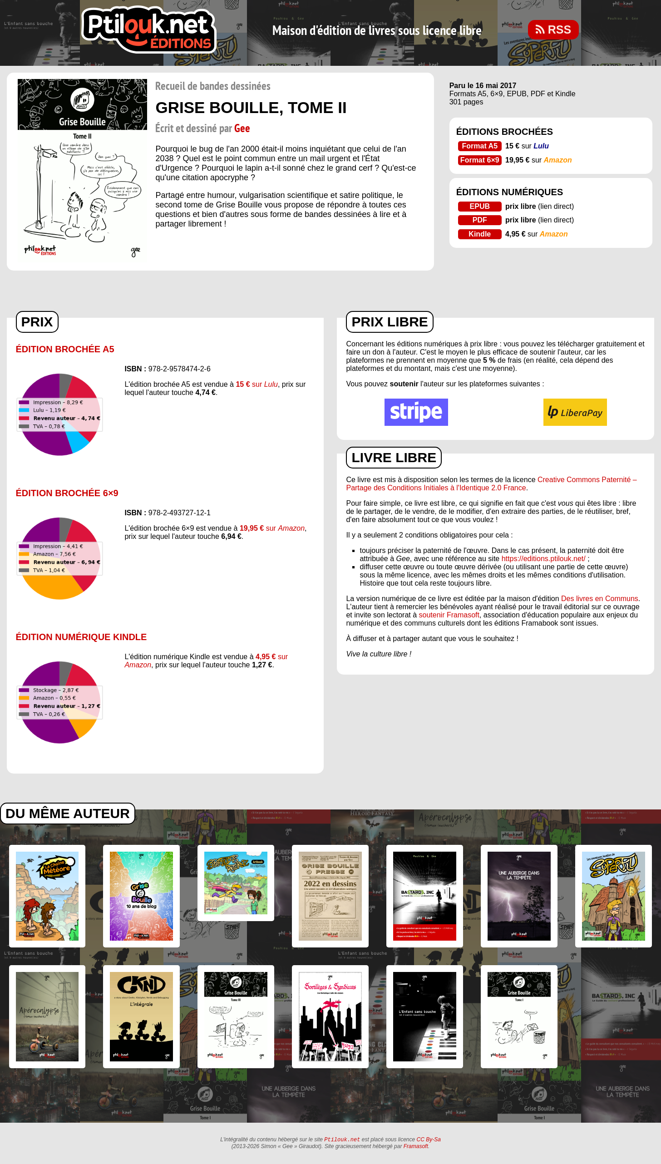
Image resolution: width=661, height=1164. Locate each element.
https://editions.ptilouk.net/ (544, 558)
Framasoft (416, 1147)
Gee (242, 128)
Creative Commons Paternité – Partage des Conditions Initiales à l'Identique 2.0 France (491, 484)
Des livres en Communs (599, 598)
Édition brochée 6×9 (67, 493)
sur (257, 384)
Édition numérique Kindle (81, 637)
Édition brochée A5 (65, 349)
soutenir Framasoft (449, 615)
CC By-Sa (429, 1140)
